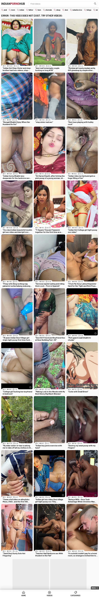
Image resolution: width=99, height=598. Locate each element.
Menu (94, 588)
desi (66, 10)
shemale (48, 10)
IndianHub (13, 3)
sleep (58, 10)
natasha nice (77, 10)
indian (21, 10)
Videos (49, 595)
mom (13, 10)
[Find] (95, 3)
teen (39, 10)
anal (5, 10)
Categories (75, 595)
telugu (88, 10)
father (31, 10)
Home (23, 595)
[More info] (30, 63)
